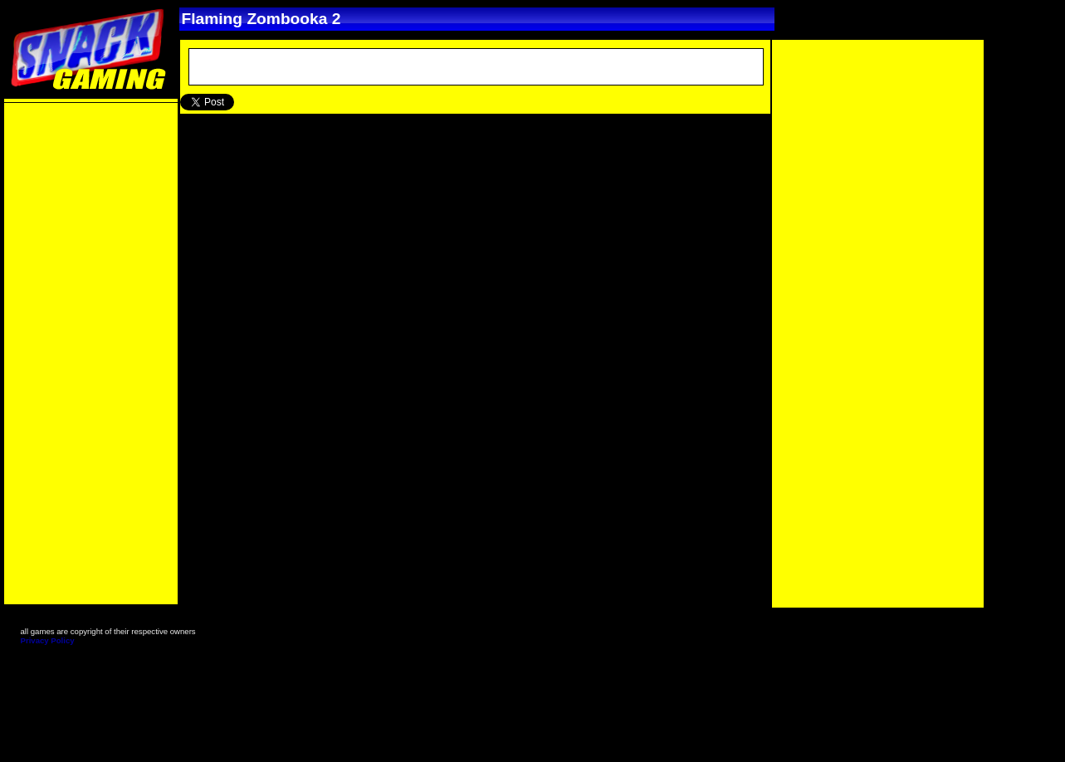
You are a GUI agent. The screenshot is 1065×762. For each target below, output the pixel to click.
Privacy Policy (48, 640)
